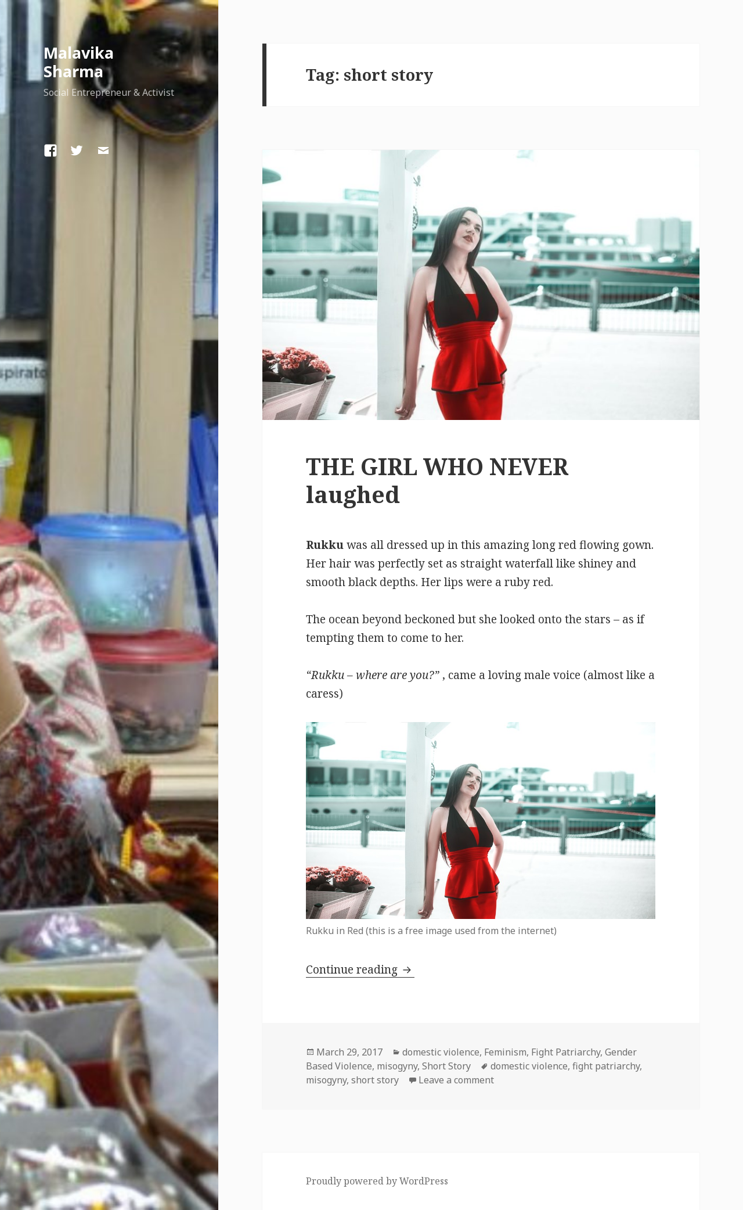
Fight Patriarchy (565, 1052)
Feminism (505, 1052)
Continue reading (360, 969)
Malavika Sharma (79, 62)
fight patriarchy (606, 1066)
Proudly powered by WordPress (377, 1181)
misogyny (397, 1066)
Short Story (446, 1066)
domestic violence (440, 1052)
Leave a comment (456, 1079)
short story (375, 1079)
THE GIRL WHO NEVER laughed (437, 480)
